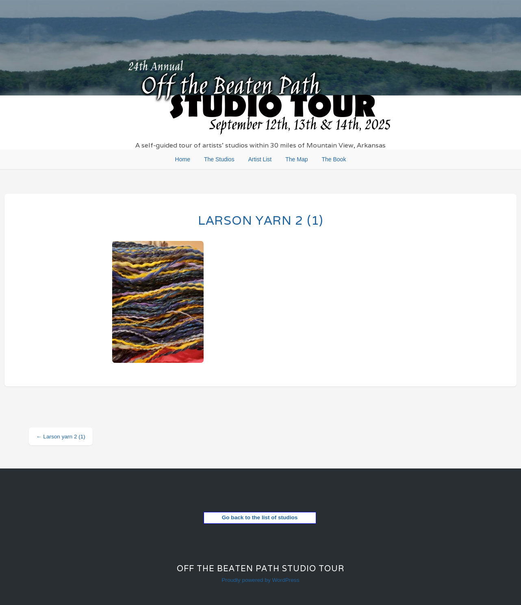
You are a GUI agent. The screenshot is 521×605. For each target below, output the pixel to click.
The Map (296, 159)
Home (182, 159)
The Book (333, 159)
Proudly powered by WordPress (261, 580)
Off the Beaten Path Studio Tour (260, 568)
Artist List (260, 159)
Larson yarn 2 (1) (260, 220)
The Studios (219, 159)
